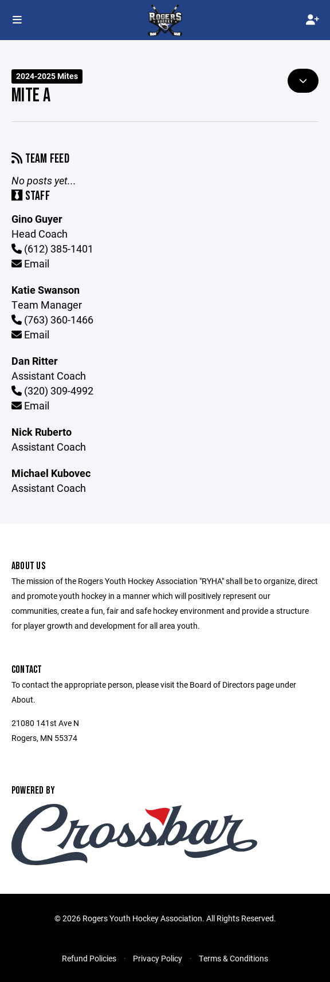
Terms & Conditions (233, 958)
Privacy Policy (157, 958)
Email (30, 263)
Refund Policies (89, 958)
